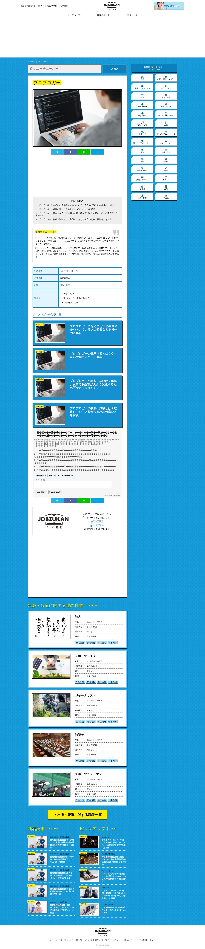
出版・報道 (65, 285)
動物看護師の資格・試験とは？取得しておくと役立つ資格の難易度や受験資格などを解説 (62, 909)
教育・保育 (166, 96)
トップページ (73, 15)
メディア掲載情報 (141, 940)
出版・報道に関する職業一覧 (79, 814)
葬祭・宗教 (142, 196)
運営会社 (98, 940)
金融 (166, 160)
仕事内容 (112, 642)
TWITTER (97, 521)
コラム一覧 (132, 15)
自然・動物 (142, 105)
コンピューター (166, 141)
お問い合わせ (127, 940)
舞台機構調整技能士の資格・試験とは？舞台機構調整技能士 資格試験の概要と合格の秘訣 (114, 861)
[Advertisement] (102, 39)
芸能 (166, 123)
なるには (80, 642)
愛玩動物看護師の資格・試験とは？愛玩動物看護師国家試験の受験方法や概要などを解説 (62, 844)
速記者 (79, 734)
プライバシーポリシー (112, 940)
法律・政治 (166, 151)
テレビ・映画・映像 (166, 114)
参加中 (152, 940)
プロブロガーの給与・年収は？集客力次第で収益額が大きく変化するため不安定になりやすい (77, 214)
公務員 (142, 187)
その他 (166, 196)
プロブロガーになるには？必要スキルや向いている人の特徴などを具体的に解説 (76, 205)
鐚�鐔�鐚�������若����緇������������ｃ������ (77, 466)
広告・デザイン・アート (142, 141)
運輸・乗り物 (166, 105)
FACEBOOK (97, 525)
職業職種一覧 (103, 15)
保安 (142, 151)
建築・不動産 (142, 169)
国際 (142, 160)
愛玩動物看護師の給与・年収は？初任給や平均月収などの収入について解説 (62, 859)
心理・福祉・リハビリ (165, 77)
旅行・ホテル (166, 87)
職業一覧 (79, 940)
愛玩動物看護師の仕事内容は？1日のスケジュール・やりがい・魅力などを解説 (61, 875)
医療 (142, 77)
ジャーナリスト (85, 695)
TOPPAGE (31, 62)
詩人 (78, 616)
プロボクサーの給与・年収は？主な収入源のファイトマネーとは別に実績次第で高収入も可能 (114, 844)
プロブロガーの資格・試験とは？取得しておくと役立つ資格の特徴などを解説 (75, 219)
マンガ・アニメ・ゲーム (166, 132)
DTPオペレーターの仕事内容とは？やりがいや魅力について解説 (114, 910)
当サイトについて (66, 940)
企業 (166, 187)
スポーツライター (87, 656)
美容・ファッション (142, 87)
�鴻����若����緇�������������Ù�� (68, 450)
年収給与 (102, 642)
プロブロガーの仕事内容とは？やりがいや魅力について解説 (66, 209)
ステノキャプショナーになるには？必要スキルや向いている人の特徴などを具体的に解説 (114, 878)
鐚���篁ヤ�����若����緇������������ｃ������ (76, 470)
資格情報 (91, 642)
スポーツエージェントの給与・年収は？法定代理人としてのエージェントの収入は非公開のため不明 (114, 894)
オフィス (166, 178)
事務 (166, 169)
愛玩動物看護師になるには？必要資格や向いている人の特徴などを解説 (62, 891)
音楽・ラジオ (142, 123)
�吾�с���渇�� (113, 496)
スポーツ (142, 132)
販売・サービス (142, 178)
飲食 (142, 96)
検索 (114, 68)
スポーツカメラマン (88, 774)
